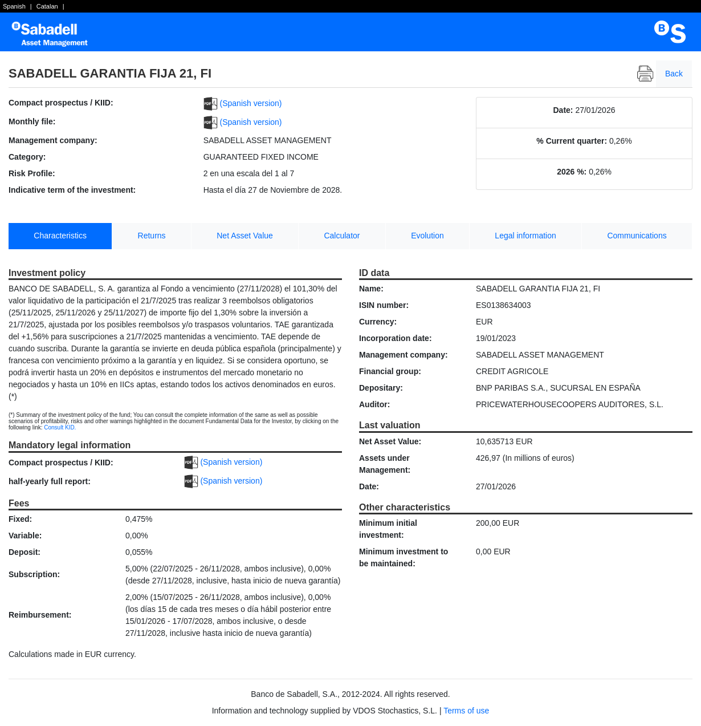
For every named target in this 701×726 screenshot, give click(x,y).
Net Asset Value (245, 235)
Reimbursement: (40, 614)
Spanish (14, 6)
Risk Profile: (32, 173)
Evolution (427, 235)
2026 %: (571, 171)
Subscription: (34, 574)
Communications (636, 235)
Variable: (25, 535)
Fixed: (20, 519)
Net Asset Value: (390, 441)
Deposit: (24, 552)
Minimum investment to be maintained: (403, 557)
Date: (563, 110)
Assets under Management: (384, 463)
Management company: (53, 140)
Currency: (378, 321)
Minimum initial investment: (388, 529)
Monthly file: (32, 121)
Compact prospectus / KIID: (61, 102)
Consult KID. (60, 427)
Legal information (525, 235)
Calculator (342, 235)
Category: (27, 156)
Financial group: (390, 371)
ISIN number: (384, 305)
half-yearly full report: (50, 481)
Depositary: (381, 387)
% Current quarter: (571, 140)
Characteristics (60, 235)
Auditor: (374, 404)
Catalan (47, 6)
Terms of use (466, 710)
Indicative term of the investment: (72, 189)
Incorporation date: (395, 338)
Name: (371, 288)
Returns (152, 235)
